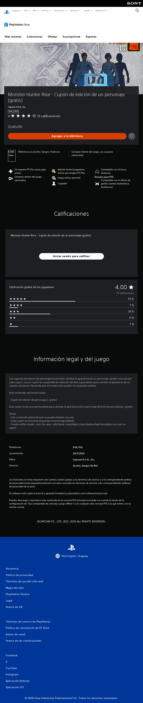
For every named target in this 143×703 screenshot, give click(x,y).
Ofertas (52, 33)
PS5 (26, 10)
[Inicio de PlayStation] (6, 10)
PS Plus (45, 10)
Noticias (74, 10)
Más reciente (13, 33)
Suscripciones (71, 33)
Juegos (15, 10)
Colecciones (34, 33)
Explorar (91, 33)
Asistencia (100, 10)
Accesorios (59, 10)
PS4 (35, 10)
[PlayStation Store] (17, 21)
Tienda (86, 10)
